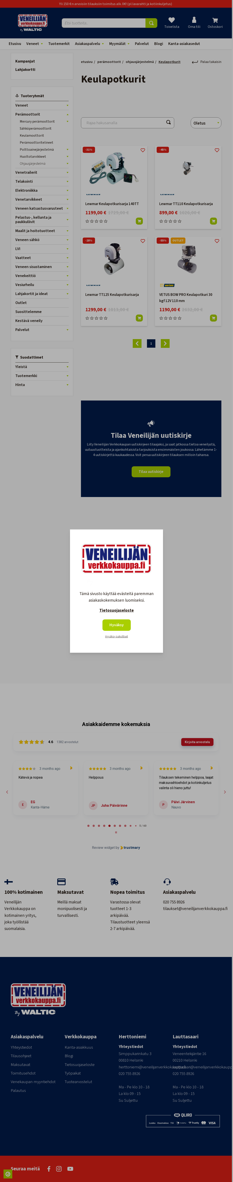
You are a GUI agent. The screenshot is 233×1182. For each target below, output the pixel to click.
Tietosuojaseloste (116, 610)
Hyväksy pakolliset (116, 636)
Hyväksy (116, 625)
